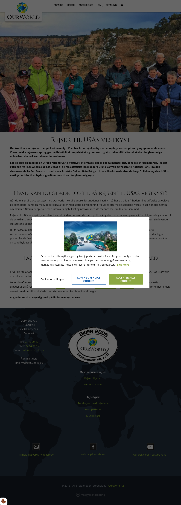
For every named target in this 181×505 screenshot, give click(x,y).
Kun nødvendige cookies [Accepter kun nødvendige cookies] (89, 279)
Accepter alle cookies (126, 279)
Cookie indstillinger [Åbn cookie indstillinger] (52, 279)
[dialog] (90, 252)
